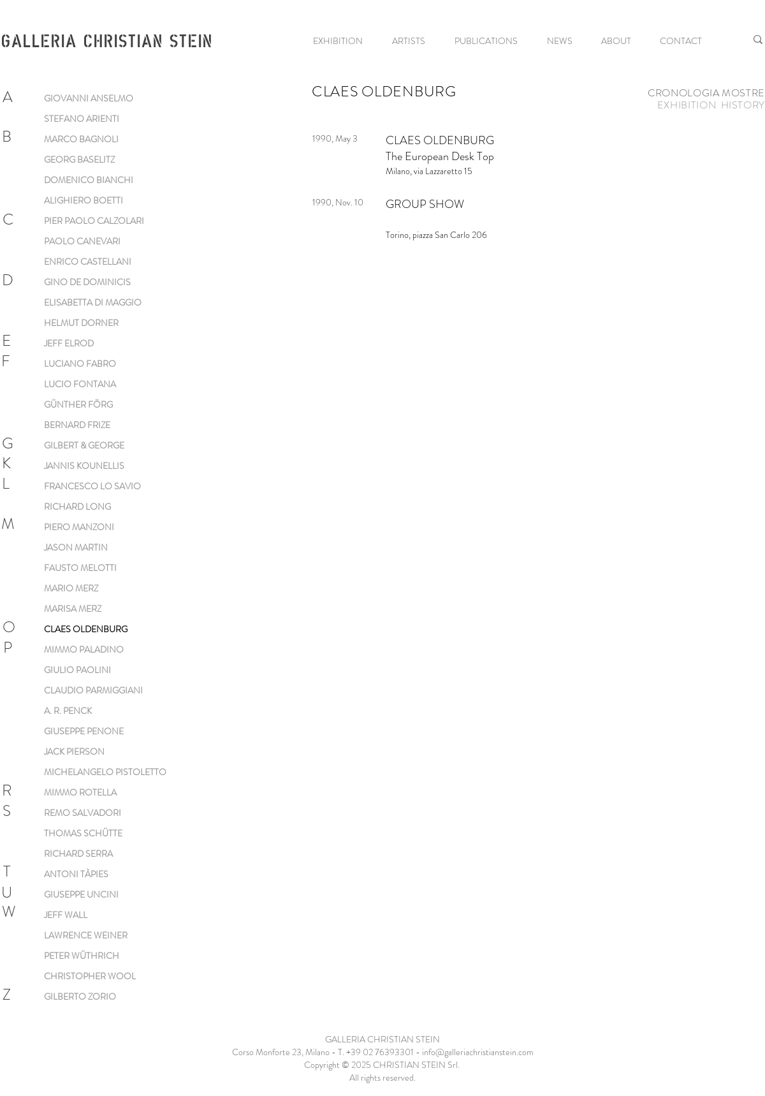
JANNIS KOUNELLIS (84, 465)
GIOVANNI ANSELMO (88, 98)
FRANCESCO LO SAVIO (92, 486)
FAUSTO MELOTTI (80, 567)
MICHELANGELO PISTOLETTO (105, 772)
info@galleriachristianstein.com (478, 1052)
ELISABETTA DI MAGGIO (93, 302)
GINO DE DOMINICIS (87, 282)
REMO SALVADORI (82, 812)
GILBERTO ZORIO (80, 996)
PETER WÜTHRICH (81, 955)
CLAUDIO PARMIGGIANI (93, 690)
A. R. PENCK (68, 710)
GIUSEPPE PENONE (84, 731)
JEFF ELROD (69, 343)
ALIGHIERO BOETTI (83, 200)
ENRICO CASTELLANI (87, 261)
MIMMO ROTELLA (80, 792)
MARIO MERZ (71, 588)
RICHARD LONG (77, 506)
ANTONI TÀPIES (76, 874)
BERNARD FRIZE (77, 424)
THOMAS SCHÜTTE (83, 833)
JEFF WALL (65, 914)
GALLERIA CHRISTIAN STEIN (106, 40)
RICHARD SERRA (78, 853)
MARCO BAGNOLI (81, 139)
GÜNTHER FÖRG (78, 404)
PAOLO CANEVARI (82, 241)
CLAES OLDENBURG (85, 629)
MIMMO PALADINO (84, 649)
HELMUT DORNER (81, 322)
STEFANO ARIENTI (81, 118)
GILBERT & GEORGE (84, 445)
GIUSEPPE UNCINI (81, 894)
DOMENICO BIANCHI (88, 180)
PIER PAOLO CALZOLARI (94, 220)
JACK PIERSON (74, 751)
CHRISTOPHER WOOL (90, 976)
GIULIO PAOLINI (77, 669)
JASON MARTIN (76, 547)
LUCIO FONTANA (80, 384)
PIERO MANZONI (79, 527)
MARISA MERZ (72, 608)
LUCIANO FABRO (80, 363)
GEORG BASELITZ (79, 159)
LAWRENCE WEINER (85, 935)
